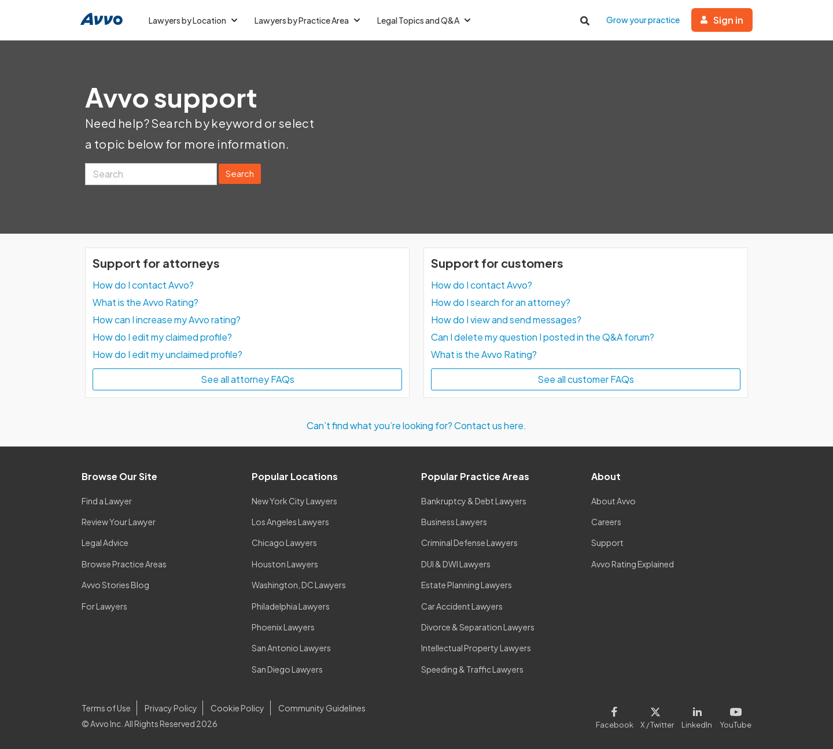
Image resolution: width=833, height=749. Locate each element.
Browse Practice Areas (124, 564)
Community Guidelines (322, 708)
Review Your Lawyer (119, 521)
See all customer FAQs (585, 379)
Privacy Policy (171, 708)
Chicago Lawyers (284, 542)
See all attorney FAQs (247, 379)
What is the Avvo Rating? (145, 302)
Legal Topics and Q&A (423, 20)
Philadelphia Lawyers (291, 606)
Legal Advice (105, 542)
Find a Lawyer (107, 501)
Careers (606, 521)
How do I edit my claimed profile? (162, 337)
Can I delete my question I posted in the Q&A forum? (542, 337)
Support (607, 542)
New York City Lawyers (294, 501)
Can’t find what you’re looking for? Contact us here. (416, 425)
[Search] (151, 174)
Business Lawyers (454, 521)
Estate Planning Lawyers (466, 585)
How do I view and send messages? (506, 319)
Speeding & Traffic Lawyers (472, 669)
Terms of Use (106, 708)
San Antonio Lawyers (291, 648)
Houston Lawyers (285, 564)
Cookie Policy (237, 708)
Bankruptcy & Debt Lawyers (473, 501)
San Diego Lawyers (287, 669)
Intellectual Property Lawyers (476, 648)
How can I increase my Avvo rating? (167, 319)
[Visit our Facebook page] (616, 715)
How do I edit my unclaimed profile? (167, 354)
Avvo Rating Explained (632, 564)
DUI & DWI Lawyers (456, 564)
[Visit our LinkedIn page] (697, 715)
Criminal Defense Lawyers (469, 542)
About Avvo (613, 501)
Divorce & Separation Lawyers (478, 627)
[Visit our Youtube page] (733, 715)
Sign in (722, 20)
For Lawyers (104, 606)
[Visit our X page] (657, 715)
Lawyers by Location (193, 20)
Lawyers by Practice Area (307, 20)
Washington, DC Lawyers (299, 585)
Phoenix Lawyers (283, 627)
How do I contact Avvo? (143, 285)
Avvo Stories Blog (115, 585)
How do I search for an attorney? (500, 302)
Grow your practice (643, 19)
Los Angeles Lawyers (290, 521)
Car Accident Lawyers (462, 606)
